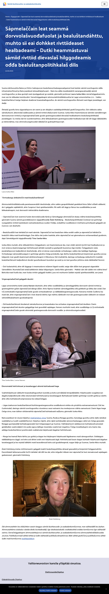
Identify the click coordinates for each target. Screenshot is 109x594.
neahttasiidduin (27, 538)
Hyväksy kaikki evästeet (48, 590)
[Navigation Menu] (104, 4)
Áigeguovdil (15, 16)
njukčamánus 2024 (38, 417)
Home (7, 16)
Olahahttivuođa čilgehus (12, 579)
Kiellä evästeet (65, 590)
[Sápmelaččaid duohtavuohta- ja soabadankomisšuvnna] (22, 4)
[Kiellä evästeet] (106, 589)
